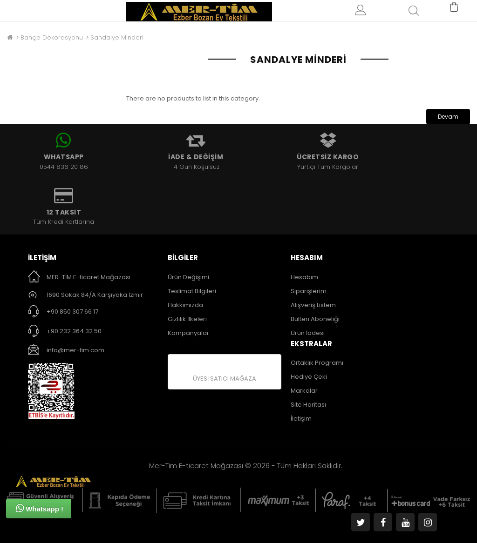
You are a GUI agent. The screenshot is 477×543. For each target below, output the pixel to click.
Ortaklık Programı (317, 362)
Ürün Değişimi (188, 277)
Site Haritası (308, 404)
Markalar (304, 390)
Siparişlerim (309, 291)
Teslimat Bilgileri (192, 291)
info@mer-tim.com (75, 350)
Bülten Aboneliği (315, 319)
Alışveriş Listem (313, 305)
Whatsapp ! (39, 508)
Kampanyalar (188, 332)
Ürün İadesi (308, 332)
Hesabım (304, 277)
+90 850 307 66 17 (72, 311)
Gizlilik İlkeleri (187, 319)
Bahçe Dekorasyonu (51, 37)
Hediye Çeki (309, 376)
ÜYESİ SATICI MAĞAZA (224, 378)
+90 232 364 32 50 (74, 331)
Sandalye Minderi (116, 37)
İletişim (301, 418)
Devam (448, 117)
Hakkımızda (185, 305)
